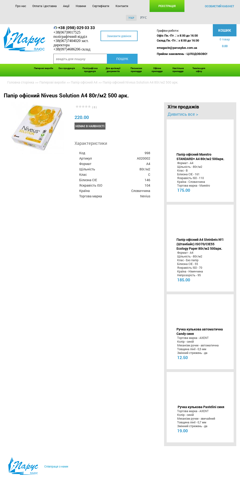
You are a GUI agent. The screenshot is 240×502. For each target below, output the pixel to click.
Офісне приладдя (157, 70)
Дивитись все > (183, 114)
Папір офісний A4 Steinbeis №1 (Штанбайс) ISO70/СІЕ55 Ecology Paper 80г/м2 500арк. (200, 244)
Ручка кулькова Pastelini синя (201, 407)
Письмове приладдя (136, 70)
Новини (81, 6)
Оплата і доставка (44, 6)
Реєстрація (167, 6)
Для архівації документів (113, 70)
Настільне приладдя (178, 70)
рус (143, 17)
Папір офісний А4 (84, 82)
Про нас (20, 6)
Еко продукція (67, 68)
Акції (66, 6)
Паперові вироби (43, 68)
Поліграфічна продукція (90, 70)
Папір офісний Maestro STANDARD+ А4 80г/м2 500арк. (200, 156)
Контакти (122, 6)
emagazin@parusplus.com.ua (177, 48)
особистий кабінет (219, 6)
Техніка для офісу (198, 70)
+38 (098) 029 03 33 (76, 27)
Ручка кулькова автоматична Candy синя (199, 331)
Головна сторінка (20, 82)
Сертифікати (100, 6)
